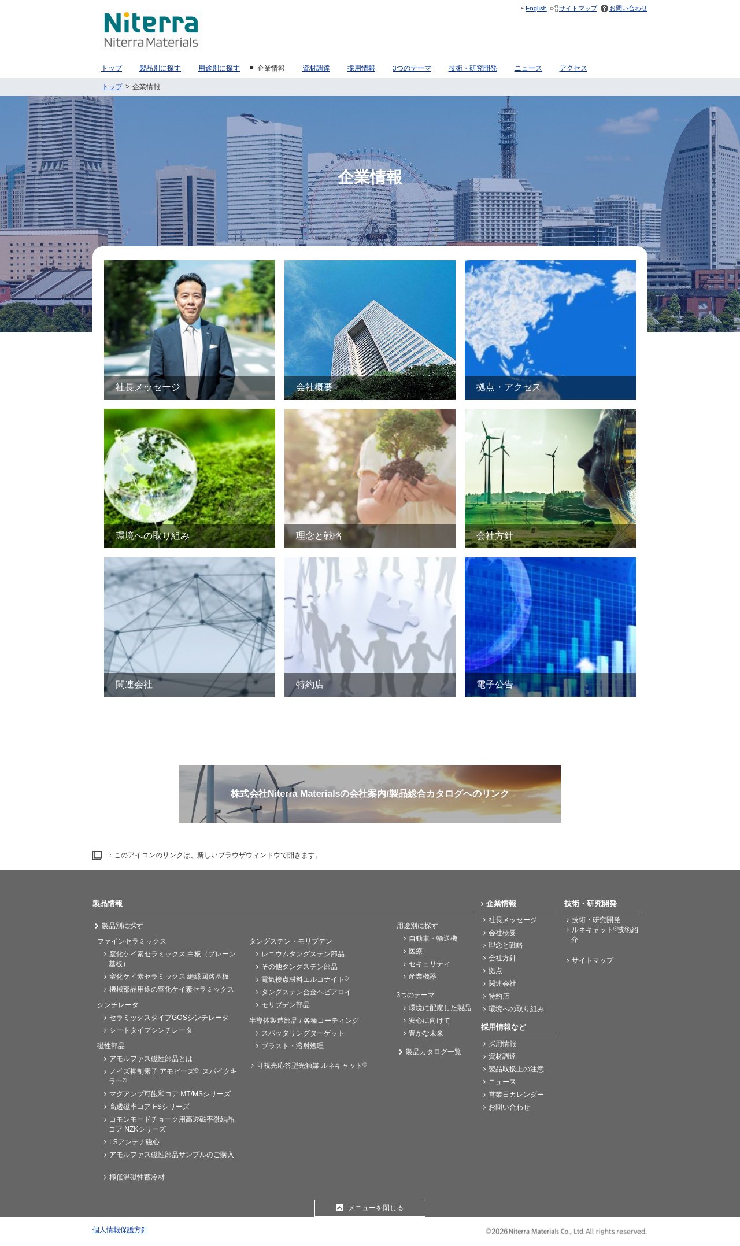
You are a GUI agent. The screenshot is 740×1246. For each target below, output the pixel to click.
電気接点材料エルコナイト (305, 979)
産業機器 (422, 977)
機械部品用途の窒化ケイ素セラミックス (171, 989)
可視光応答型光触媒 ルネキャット (312, 1066)
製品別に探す (122, 926)
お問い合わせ (628, 8)
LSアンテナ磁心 (134, 1142)
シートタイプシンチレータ (151, 1030)
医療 (416, 951)
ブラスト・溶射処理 (292, 1046)
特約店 (499, 996)
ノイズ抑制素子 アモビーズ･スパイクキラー (173, 1076)
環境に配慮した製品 (440, 1008)
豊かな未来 (426, 1033)
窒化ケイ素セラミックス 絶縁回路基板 (169, 977)
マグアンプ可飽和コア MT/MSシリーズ (170, 1094)
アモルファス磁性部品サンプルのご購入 (171, 1155)
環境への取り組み (516, 1009)
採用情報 (502, 1044)
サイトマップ (578, 8)
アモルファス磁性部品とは (151, 1059)
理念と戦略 (506, 945)
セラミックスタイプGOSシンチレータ (169, 1018)
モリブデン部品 (285, 1005)
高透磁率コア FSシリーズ (149, 1107)
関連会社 (502, 983)
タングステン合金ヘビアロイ (306, 992)
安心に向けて (429, 1020)
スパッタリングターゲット (303, 1033)
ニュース (502, 1082)
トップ (112, 87)
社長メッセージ (513, 920)
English (536, 8)
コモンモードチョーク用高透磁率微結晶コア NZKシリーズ (171, 1124)
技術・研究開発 (596, 920)
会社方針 (502, 958)
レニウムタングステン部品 (303, 954)
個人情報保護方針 (120, 1230)
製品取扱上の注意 (516, 1069)
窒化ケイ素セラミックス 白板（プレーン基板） (172, 959)
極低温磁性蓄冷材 (137, 1177)
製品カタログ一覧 (433, 1052)
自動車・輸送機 (433, 938)
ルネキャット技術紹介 (604, 935)
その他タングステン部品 (299, 967)
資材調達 (502, 1056)
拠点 (495, 971)
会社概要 (502, 933)
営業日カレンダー (516, 1094)
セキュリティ (429, 964)
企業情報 (501, 903)
